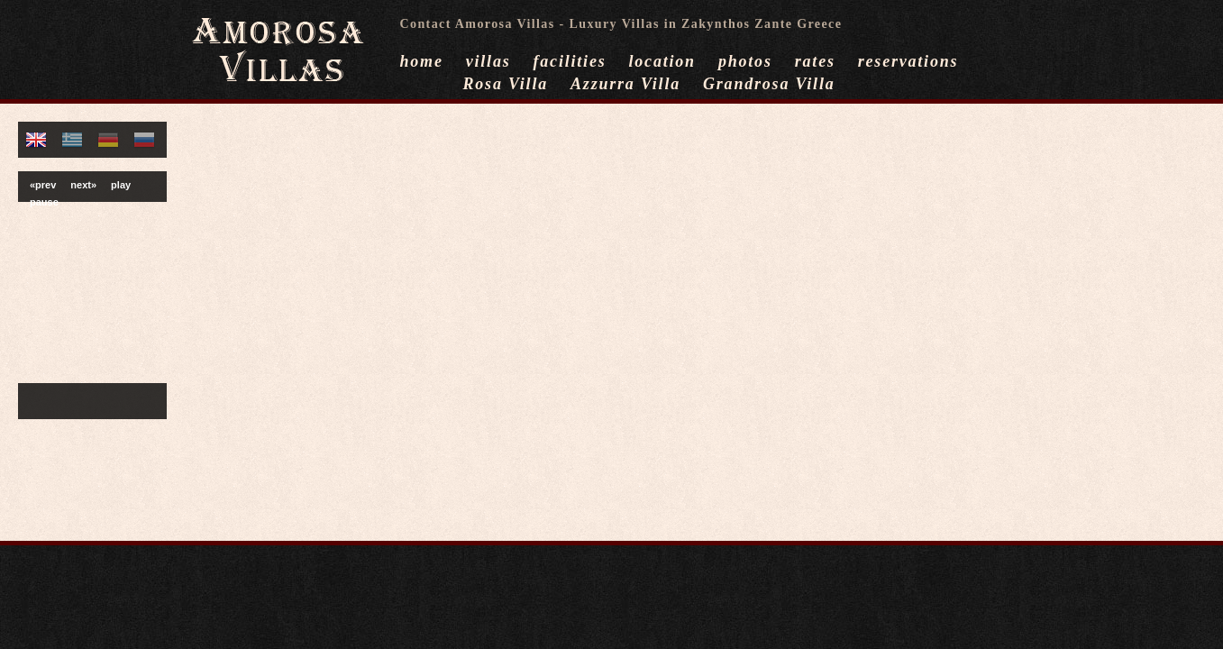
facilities (570, 61)
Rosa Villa (506, 84)
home (421, 61)
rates (815, 61)
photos (745, 61)
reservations (908, 61)
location (662, 61)
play (121, 184)
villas (488, 61)
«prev (43, 184)
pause (44, 202)
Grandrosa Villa (769, 84)
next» (83, 184)
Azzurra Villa (625, 84)
